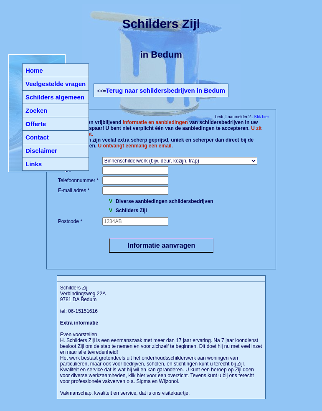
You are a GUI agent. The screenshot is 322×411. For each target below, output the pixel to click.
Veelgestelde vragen (55, 83)
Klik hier (261, 116)
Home (34, 70)
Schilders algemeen (54, 97)
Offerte (35, 123)
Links (33, 163)
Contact (37, 137)
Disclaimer (41, 150)
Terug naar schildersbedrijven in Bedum (165, 90)
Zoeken (36, 110)
